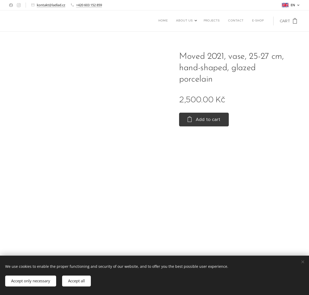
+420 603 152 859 (89, 5)
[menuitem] (229, 21)
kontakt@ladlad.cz (51, 5)
